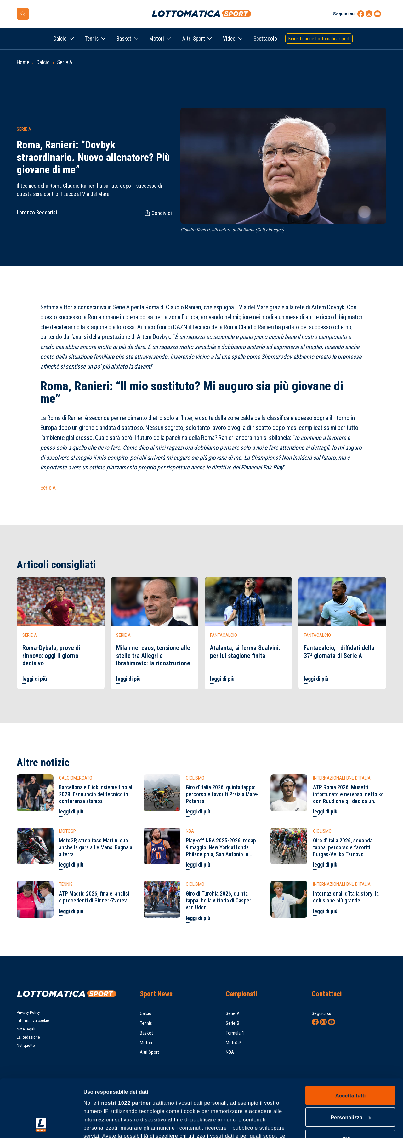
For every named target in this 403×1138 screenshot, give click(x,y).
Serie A (64, 62)
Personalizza (351, 1063)
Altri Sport (193, 39)
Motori (156, 39)
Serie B (232, 1023)
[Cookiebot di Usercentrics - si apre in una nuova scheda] (40, 1125)
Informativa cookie (33, 1020)
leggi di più (34, 679)
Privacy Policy (28, 1012)
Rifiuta (350, 1085)
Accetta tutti (350, 1041)
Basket (123, 39)
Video (229, 39)
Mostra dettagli (102, 1125)
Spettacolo (265, 39)
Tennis (92, 39)
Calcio (60, 39)
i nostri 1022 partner (124, 1049)
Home (23, 62)
